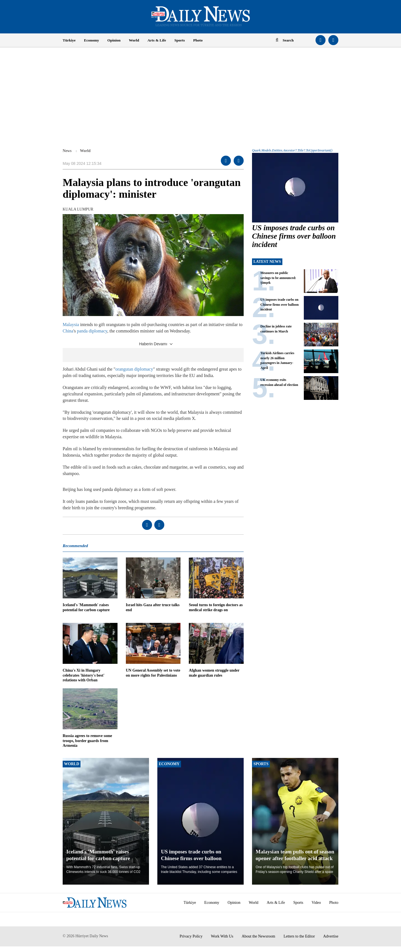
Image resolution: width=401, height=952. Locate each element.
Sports (179, 40)
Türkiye (69, 40)
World (134, 40)
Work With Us (222, 936)
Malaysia (71, 324)
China (68, 331)
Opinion (114, 40)
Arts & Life (157, 40)
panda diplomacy (92, 331)
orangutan (124, 369)
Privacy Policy (191, 936)
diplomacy (143, 369)
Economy (91, 40)
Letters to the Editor (299, 936)
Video (316, 902)
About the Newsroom (258, 936)
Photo (198, 40)
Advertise (330, 936)
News (67, 151)
